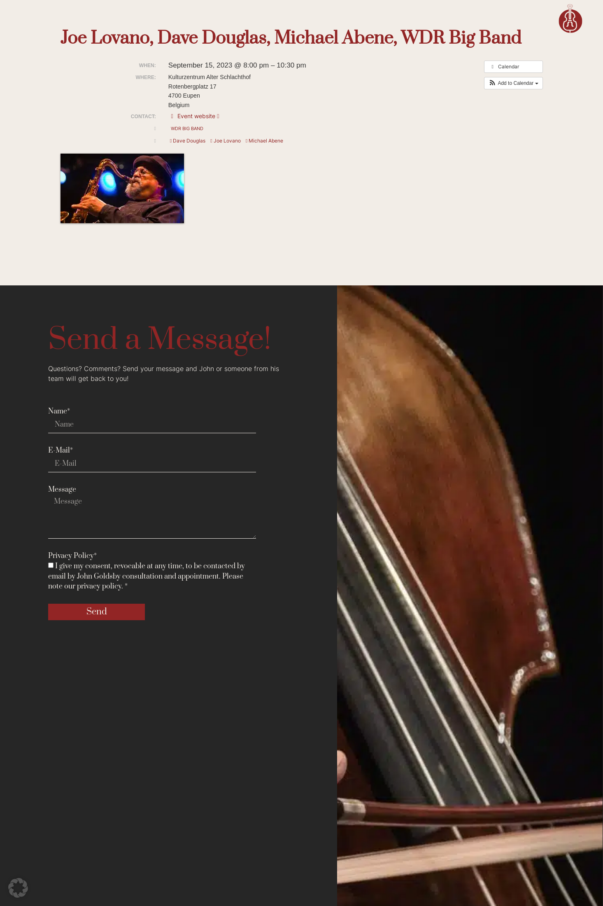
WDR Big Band (187, 128)
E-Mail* (60, 450)
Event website (193, 115)
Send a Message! (159, 340)
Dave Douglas (187, 141)
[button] (513, 83)
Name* (59, 411)
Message (62, 489)
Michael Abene (264, 141)
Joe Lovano (225, 141)
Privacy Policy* (72, 555)
